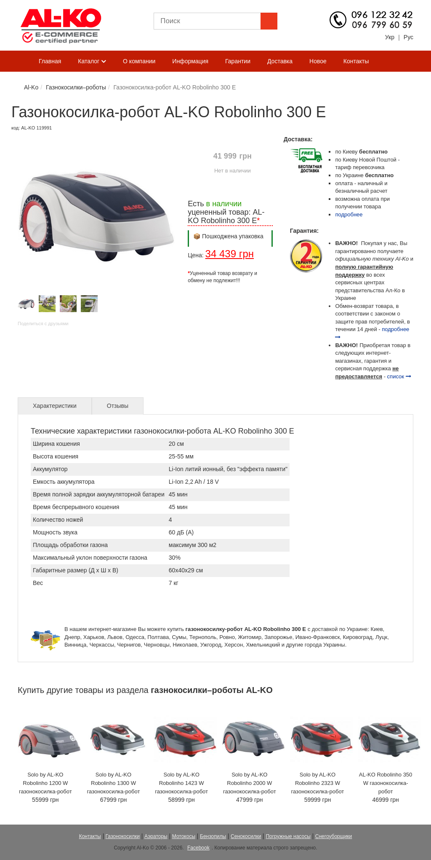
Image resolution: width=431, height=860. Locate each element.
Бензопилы (213, 836)
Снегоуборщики (333, 836)
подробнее (348, 214)
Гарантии (237, 61)
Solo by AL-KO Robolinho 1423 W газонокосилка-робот (181, 783)
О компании (139, 61)
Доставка (280, 61)
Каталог (92, 61)
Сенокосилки (246, 836)
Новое (318, 61)
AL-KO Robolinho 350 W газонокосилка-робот (385, 783)
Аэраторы (156, 836)
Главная (50, 61)
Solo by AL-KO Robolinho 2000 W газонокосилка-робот (249, 783)
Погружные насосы (288, 836)
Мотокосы (183, 836)
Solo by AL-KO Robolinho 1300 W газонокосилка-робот (113, 783)
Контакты (356, 61)
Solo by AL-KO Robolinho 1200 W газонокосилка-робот (45, 783)
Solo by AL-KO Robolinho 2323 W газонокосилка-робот (317, 783)
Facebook (198, 848)
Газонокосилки (123, 836)
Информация (190, 61)
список (399, 376)
